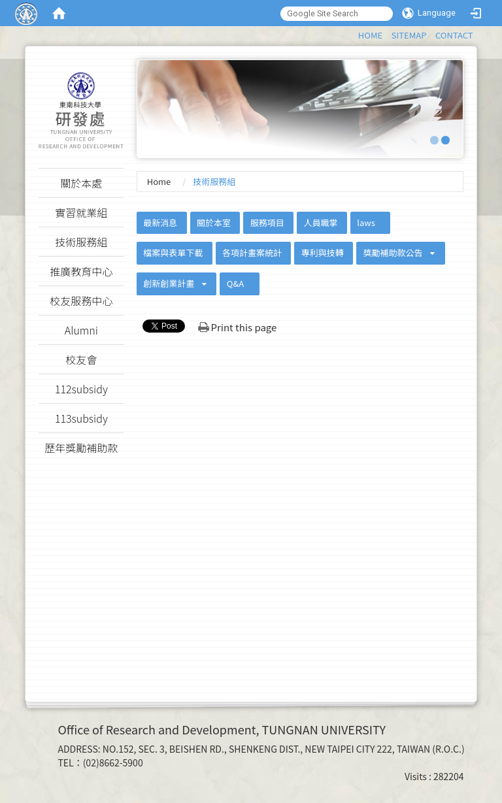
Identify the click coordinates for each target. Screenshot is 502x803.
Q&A (235, 283)
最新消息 (160, 222)
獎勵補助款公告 (392, 252)
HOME (370, 35)
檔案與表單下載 (173, 252)
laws (366, 222)
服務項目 (267, 222)
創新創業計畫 (168, 283)
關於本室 (214, 222)
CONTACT (454, 35)
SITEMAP (409, 35)
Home (159, 181)
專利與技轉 (322, 252)
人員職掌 (320, 222)
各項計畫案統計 (252, 252)
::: (352, 33)
